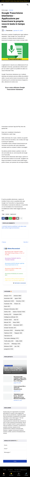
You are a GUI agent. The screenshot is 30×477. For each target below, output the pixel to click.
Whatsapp (16, 343)
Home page (5, 10)
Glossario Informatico (11, 309)
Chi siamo (10, 469)
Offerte (7, 325)
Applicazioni (13, 214)
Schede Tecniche (10, 327)
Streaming (19, 330)
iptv (17, 346)
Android (11, 10)
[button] (2, 5)
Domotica (20, 301)
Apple (18, 298)
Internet (8, 319)
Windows (8, 346)
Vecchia (25, 242)
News (16, 322)
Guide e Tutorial (19, 311)
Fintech (17, 303)
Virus (6, 343)
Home (4, 469)
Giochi (7, 306)
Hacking (7, 314)
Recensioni (18, 325)
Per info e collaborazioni (20, 469)
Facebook (8, 303)
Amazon (7, 295)
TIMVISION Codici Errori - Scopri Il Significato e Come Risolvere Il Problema (19, 396)
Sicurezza (8, 330)
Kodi (16, 319)
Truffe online (8, 341)
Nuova (4, 242)
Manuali (7, 322)
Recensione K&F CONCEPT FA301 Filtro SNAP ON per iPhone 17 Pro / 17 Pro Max (14, 253)
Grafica (7, 311)
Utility (19, 341)
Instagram (17, 314)
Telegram (18, 333)
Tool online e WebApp (11, 338)
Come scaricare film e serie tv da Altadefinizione (20, 387)
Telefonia (8, 333)
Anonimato (8, 298)
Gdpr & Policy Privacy (15, 471)
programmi (8, 349)
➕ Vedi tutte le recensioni (19, 283)
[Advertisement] (15, 109)
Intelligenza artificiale (11, 317)
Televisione (8, 335)
